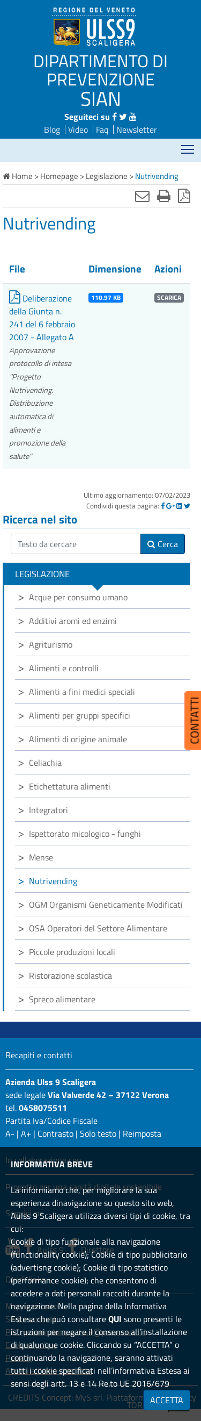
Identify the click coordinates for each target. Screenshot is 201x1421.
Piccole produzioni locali (72, 951)
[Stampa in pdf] (184, 195)
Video (78, 129)
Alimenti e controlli (64, 668)
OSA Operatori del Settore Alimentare (98, 928)
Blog (52, 129)
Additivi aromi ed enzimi (73, 620)
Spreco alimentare (62, 999)
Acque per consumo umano (78, 597)
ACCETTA (166, 1400)
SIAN (100, 98)
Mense (41, 857)
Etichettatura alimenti (69, 786)
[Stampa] (163, 195)
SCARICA (169, 298)
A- (9, 1133)
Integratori (48, 809)
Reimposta (142, 1133)
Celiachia (45, 762)
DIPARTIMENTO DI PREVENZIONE (100, 70)
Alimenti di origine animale (78, 739)
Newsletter (136, 129)
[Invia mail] (142, 195)
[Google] (170, 505)
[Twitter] (187, 505)
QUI (115, 1318)
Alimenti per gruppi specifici (79, 715)
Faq (102, 129)
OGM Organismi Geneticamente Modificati (106, 904)
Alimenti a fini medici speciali (82, 691)
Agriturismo (50, 644)
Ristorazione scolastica (70, 975)
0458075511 (43, 1107)
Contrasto (55, 1133)
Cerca (162, 543)
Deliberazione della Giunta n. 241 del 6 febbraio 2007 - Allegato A (42, 317)
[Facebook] (163, 505)
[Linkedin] (179, 505)
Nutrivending (53, 880)
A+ (26, 1133)
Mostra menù (188, 145)
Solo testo (98, 1133)
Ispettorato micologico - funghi (85, 833)
